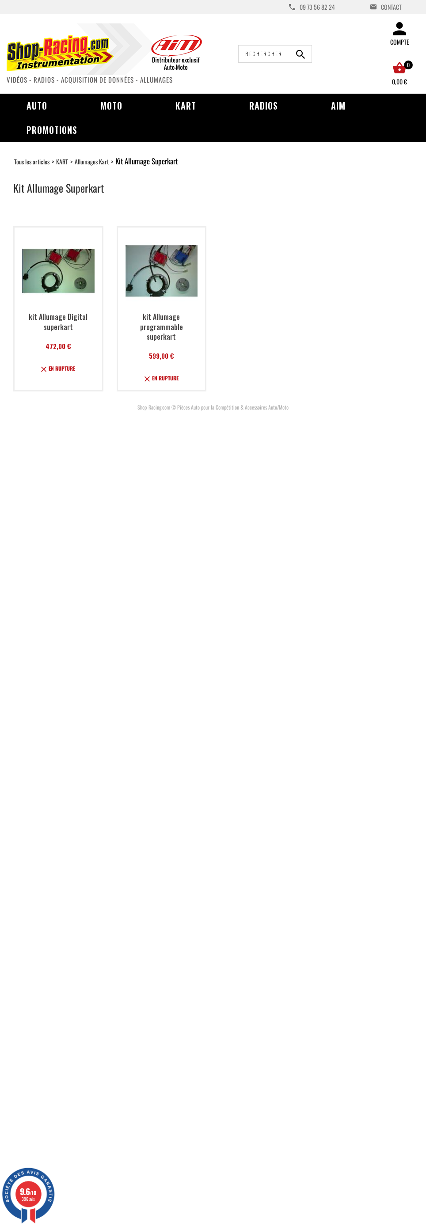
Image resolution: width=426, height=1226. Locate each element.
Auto (37, 105)
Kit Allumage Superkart (146, 161)
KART (62, 161)
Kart (185, 105)
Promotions (52, 130)
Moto (111, 105)
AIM (338, 105)
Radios (263, 105)
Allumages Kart (92, 161)
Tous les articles (31, 161)
